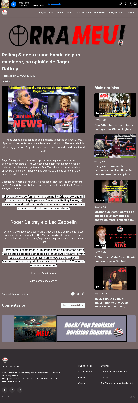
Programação (116, 12)
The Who (41, 235)
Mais (131, 12)
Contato (105, 377)
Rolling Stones (69, 200)
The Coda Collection (16, 185)
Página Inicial (46, 12)
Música (6, 81)
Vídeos (81, 383)
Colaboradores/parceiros (114, 371)
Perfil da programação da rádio (117, 383)
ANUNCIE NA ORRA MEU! (90, 12)
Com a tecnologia (126, 397)
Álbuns (81, 377)
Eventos (105, 365)
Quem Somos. (64, 12)
